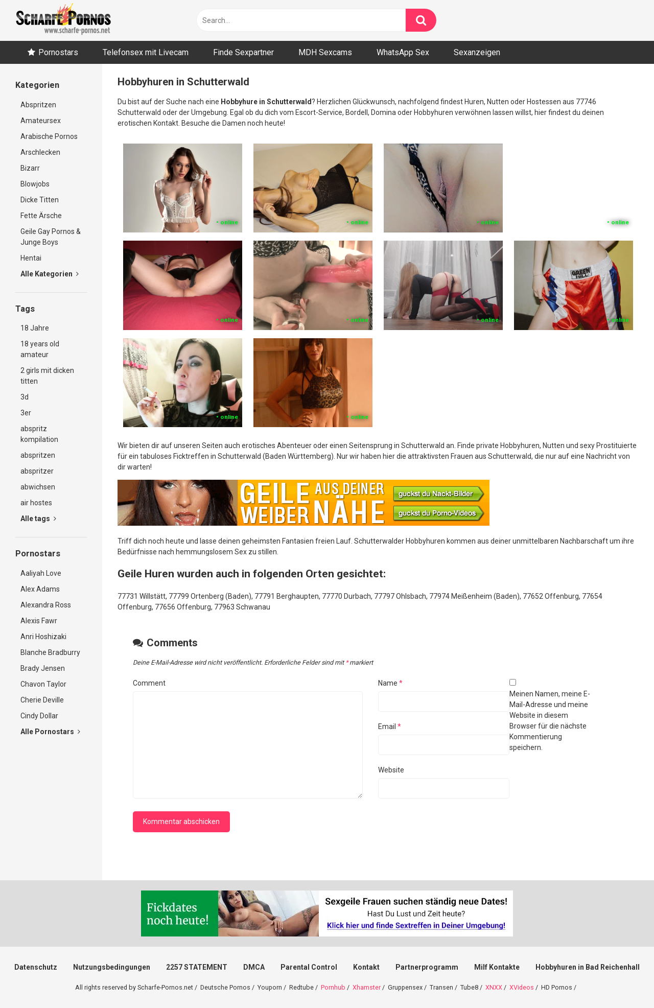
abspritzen (37, 455)
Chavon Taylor (43, 684)
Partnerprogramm (426, 967)
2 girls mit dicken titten (47, 375)
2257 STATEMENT (196, 967)
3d (24, 397)
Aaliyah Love (40, 573)
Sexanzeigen (477, 52)
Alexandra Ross (45, 605)
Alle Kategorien (49, 274)
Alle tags (38, 518)
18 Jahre (34, 328)
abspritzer (37, 471)
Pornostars (58, 52)
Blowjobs (35, 184)
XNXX (493, 987)
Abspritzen (38, 105)
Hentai (30, 258)
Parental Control (309, 967)
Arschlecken (40, 152)
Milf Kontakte (497, 967)
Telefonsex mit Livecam (146, 52)
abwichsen (37, 487)
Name (390, 683)
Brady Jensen (42, 668)
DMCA (254, 967)
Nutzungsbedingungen (111, 967)
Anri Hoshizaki (43, 636)
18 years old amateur (39, 349)
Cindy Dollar (39, 716)
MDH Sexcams (325, 52)
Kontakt (366, 967)
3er (25, 413)
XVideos (521, 987)
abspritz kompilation (39, 434)
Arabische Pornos (49, 136)
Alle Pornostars (50, 732)
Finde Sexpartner (243, 52)
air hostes (36, 503)
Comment (149, 683)
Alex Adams (40, 589)
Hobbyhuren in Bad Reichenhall (587, 967)
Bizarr (30, 168)
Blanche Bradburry (50, 652)
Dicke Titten (39, 200)
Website (391, 770)
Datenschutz (35, 967)
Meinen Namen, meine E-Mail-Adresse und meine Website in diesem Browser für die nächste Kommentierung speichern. (549, 721)
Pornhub (333, 987)
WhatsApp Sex (403, 52)
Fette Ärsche (41, 216)
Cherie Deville (42, 700)
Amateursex (40, 120)
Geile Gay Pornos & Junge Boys (50, 236)
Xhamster (367, 987)
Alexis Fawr (38, 621)
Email (389, 726)
